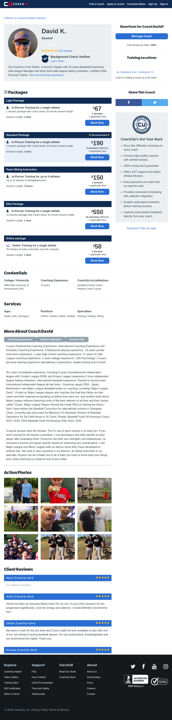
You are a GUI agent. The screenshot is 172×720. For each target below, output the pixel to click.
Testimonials (38, 694)
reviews (65, 50)
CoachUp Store (67, 677)
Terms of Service (59, 709)
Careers (91, 688)
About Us (92, 671)
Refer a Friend (11, 694)
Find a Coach (96, 4)
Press (90, 682)
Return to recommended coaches (25, 18)
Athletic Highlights (51, 339)
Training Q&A (11, 682)
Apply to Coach (115, 4)
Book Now (97, 122)
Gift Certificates (12, 688)
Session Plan (77, 339)
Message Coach (142, 36)
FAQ (34, 671)
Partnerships (93, 677)
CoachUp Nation (136, 4)
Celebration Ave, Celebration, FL (137, 72)
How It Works (39, 677)
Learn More (57, 61)
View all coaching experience (46, 75)
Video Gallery (11, 677)
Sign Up (152, 4)
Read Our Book (67, 671)
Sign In (164, 4)
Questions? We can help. (142, 228)
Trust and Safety (40, 688)
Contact (91, 694)
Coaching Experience (20, 339)
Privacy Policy (40, 709)
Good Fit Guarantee (42, 682)
